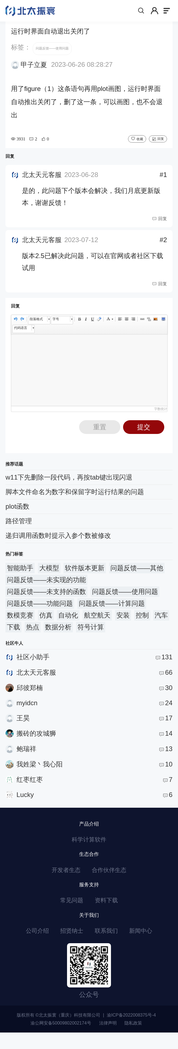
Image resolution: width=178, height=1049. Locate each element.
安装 (123, 621)
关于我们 (89, 929)
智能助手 (20, 574)
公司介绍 (30, 946)
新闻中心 (148, 946)
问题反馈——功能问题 (40, 609)
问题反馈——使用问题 (52, 55)
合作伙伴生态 (112, 880)
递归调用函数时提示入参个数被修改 (58, 541)
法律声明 (108, 1039)
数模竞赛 (20, 621)
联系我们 (108, 946)
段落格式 (36, 325)
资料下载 (108, 913)
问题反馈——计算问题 (112, 609)
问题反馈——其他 (136, 574)
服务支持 (89, 896)
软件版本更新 (84, 574)
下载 (13, 633)
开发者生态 (62, 880)
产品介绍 (89, 830)
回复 (160, 144)
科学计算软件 (89, 847)
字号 (55, 325)
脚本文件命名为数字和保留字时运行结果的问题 (74, 498)
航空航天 (97, 621)
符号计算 (90, 633)
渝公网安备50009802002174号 (60, 1039)
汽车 (161, 621)
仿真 (45, 621)
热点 (32, 633)
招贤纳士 (69, 946)
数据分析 (58, 633)
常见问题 (69, 913)
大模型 (49, 574)
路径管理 (18, 527)
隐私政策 (133, 1039)
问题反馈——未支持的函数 (46, 597)
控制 (142, 621)
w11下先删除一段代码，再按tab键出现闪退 (68, 483)
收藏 (140, 145)
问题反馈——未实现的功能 (46, 585)
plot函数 (17, 512)
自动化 (68, 621)
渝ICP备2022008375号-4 (131, 1031)
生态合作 (89, 863)
